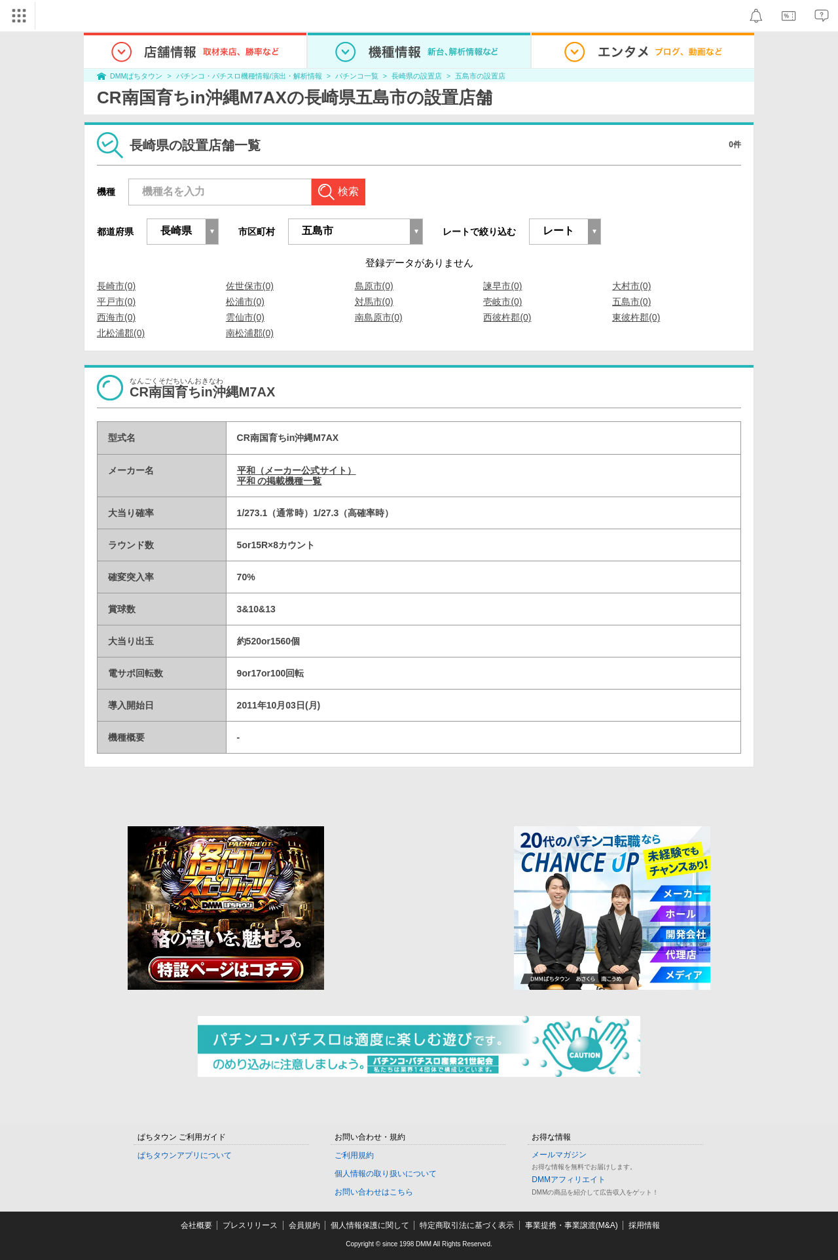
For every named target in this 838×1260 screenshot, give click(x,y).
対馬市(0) (374, 301)
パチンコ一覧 (356, 76)
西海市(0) (116, 317)
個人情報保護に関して (370, 1225)
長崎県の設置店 (417, 76)
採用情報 (644, 1225)
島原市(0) (374, 285)
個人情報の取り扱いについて (386, 1173)
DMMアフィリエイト (569, 1179)
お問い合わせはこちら (374, 1192)
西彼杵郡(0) (507, 317)
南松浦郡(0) (250, 333)
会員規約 (304, 1225)
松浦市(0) (245, 301)
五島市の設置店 (480, 76)
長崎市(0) (116, 285)
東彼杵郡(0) (636, 317)
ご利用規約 (354, 1155)
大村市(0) (631, 285)
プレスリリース (250, 1225)
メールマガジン (559, 1154)
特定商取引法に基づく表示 (467, 1225)
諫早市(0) (502, 285)
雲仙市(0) (245, 317)
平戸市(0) (116, 301)
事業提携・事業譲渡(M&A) (571, 1225)
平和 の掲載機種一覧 (279, 481)
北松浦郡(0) (121, 333)
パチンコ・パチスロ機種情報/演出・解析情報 (249, 76)
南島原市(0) (379, 317)
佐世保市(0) (250, 285)
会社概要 (196, 1225)
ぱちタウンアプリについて (184, 1155)
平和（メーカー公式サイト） (296, 470)
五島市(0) (631, 301)
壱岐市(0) (502, 301)
